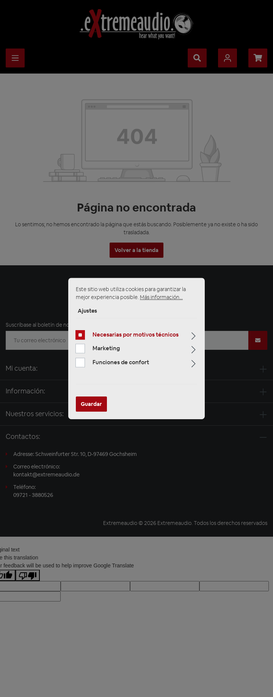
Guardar (91, 404)
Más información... (161, 297)
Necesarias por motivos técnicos (136, 334)
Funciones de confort (121, 362)
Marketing (106, 348)
